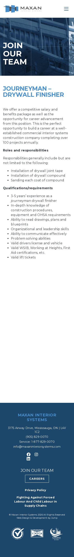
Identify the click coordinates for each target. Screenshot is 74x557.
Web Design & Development (32, 517)
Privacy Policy (35, 490)
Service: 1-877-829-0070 (37, 442)
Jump (54, 517)
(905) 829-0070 (37, 437)
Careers (37, 478)
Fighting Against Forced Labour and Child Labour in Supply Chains (35, 501)
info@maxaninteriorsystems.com (37, 446)
